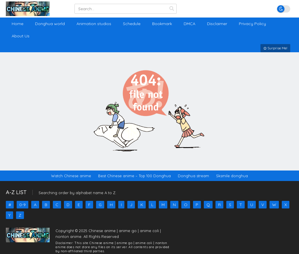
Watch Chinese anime (71, 175)
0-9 (22, 204)
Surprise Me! (275, 48)
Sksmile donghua (232, 175)
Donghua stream (193, 175)
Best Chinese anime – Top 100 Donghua (134, 175)
